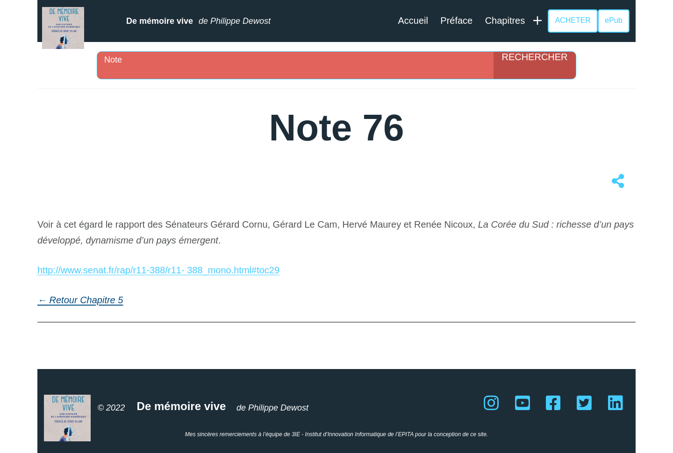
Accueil (413, 20)
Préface (456, 20)
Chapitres (505, 20)
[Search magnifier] (535, 65)
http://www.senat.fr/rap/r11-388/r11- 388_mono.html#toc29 (158, 270)
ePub (613, 20)
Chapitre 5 (101, 300)
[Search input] (297, 60)
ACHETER (572, 20)
